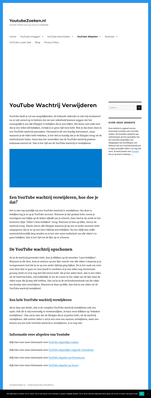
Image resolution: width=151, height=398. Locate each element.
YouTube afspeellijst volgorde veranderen (71, 350)
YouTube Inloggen (30, 36)
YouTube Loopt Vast (20, 42)
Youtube (135, 151)
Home (12, 36)
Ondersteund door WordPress (41, 385)
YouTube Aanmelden (58, 36)
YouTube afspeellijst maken (64, 342)
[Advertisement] (76, 81)
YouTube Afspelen (87, 36)
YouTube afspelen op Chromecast (67, 357)
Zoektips (109, 36)
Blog (37, 42)
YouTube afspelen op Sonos (63, 365)
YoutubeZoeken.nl (27, 20)
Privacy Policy (51, 42)
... (131, 154)
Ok (142, 394)
